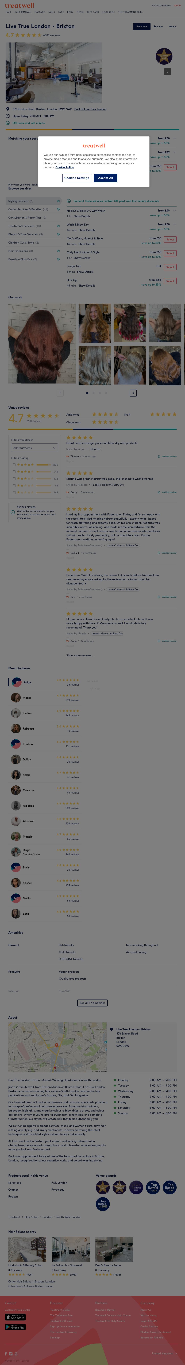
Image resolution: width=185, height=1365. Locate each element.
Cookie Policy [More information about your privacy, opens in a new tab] (65, 167)
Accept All (105, 177)
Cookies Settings (76, 177)
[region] (93, 161)
